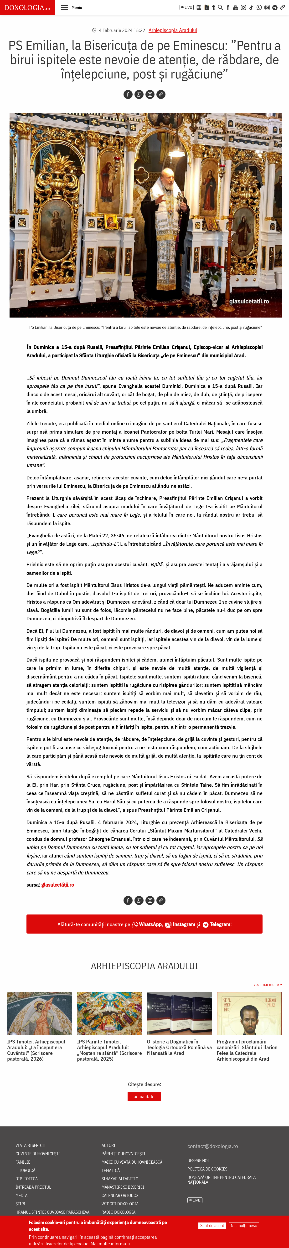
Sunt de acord (212, 1226)
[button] (71, 7)
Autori (108, 1145)
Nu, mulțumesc (244, 1226)
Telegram (220, 924)
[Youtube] (235, 7)
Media (21, 1195)
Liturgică (25, 1170)
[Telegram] (275, 7)
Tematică (111, 1170)
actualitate (144, 1096)
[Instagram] (243, 7)
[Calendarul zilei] (206, 7)
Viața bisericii (30, 1145)
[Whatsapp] (139, 94)
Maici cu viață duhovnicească (132, 1162)
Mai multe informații (110, 1244)
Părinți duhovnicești (123, 1153)
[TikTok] (251, 7)
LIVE (188, 7)
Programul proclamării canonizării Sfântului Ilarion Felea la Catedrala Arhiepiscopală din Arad (247, 1050)
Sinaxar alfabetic (120, 1178)
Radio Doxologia (118, 1212)
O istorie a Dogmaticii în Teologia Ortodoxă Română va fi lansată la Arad (179, 1047)
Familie (22, 1162)
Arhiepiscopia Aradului (173, 29)
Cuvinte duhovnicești (37, 1153)
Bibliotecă (26, 1178)
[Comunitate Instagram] (267, 7)
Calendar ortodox (120, 1195)
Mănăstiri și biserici (123, 1187)
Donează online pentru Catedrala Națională (221, 1180)
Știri (20, 1204)
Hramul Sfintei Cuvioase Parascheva (52, 1212)
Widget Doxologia (120, 1204)
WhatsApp (150, 924)
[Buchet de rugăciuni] (213, 7)
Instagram (183, 924)
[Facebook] (228, 7)
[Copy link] (160, 94)
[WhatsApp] (259, 7)
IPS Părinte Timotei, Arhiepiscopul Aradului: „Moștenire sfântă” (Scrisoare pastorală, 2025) (109, 1050)
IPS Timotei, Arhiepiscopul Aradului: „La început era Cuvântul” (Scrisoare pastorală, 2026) (36, 1050)
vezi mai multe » (268, 984)
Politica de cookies (207, 1169)
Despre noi (198, 1160)
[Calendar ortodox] (199, 7)
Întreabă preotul (33, 1187)
